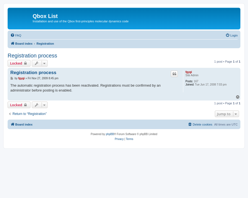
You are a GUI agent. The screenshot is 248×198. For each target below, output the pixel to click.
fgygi (188, 72)
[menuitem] (15, 35)
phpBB (110, 134)
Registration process (32, 56)
